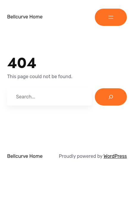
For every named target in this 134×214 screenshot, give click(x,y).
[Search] (111, 97)
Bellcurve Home (24, 17)
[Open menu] (111, 17)
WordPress (115, 156)
